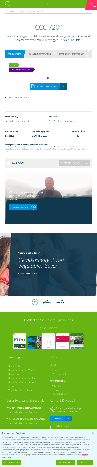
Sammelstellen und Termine (22, 412)
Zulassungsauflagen (40, 54)
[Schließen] (93, 433)
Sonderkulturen (60, 393)
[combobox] (48, 86)
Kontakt (57, 418)
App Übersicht (49, 327)
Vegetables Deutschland (20, 390)
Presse (11, 386)
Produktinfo (14, 54)
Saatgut (55, 389)
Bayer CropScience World (21, 370)
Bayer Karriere (15, 374)
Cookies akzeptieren (65, 462)
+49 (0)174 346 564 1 (69, 411)
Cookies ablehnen (85, 462)
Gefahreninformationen (71, 54)
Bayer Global (14, 366)
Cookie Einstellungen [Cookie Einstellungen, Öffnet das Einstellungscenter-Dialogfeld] (11, 462)
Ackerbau (57, 385)
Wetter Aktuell (59, 374)
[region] (48, 448)
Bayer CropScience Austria (22, 378)
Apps (54, 370)
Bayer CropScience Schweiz (22, 382)
